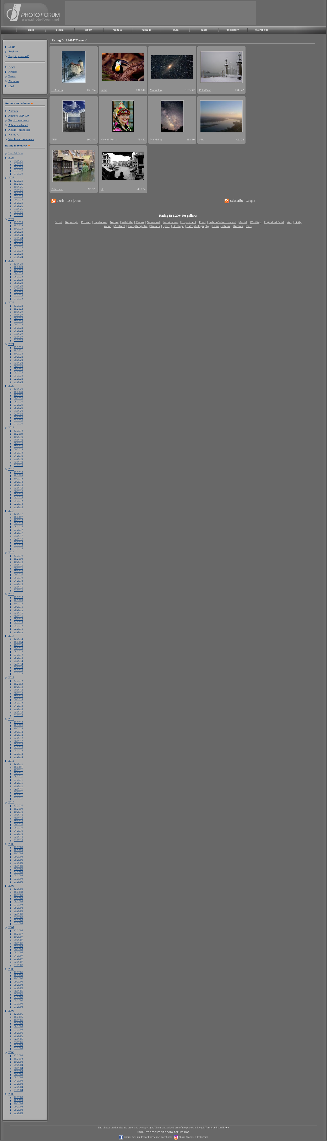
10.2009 (18, 853)
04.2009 (18, 872)
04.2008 (18, 913)
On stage (177, 226)
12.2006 (18, 972)
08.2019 (18, 443)
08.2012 (18, 734)
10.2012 (18, 728)
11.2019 (18, 433)
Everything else (138, 226)
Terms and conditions (217, 1127)
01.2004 (18, 1089)
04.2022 (18, 330)
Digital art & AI (274, 222)
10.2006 (18, 978)
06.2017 (18, 532)
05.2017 (18, 535)
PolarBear (205, 89)
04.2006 (18, 997)
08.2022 (18, 318)
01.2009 (18, 881)
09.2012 (18, 731)
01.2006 (18, 1006)
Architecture (170, 222)
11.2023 (18, 267)
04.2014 (18, 663)
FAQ (11, 85)
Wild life (127, 222)
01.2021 (18, 381)
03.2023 (18, 292)
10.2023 (18, 270)
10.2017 (18, 520)
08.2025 (18, 193)
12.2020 (18, 388)
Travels (155, 226)
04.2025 (18, 205)
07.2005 (18, 1029)
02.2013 (18, 711)
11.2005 (18, 1016)
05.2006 (18, 994)
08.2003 (18, 1109)
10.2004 (18, 1061)
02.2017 (18, 545)
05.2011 (18, 785)
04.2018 (18, 497)
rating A (117, 29)
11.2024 (18, 225)
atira (201, 139)
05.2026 (18, 160)
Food (202, 222)
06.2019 (18, 449)
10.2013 (18, 686)
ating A (13, 134)
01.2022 (18, 340)
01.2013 (18, 715)
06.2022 (18, 324)
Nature (114, 222)
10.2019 (18, 436)
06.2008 (18, 907)
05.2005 (18, 1035)
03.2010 (18, 833)
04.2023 (18, 289)
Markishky (156, 89)
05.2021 (18, 369)
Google (250, 201)
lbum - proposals (19, 129)
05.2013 (18, 702)
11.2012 (18, 725)
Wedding (255, 222)
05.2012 (18, 744)
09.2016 (18, 564)
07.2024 (18, 237)
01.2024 (18, 256)
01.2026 (18, 173)
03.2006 (18, 1000)
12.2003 (18, 1097)
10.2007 (18, 936)
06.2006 (18, 990)
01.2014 (18, 673)
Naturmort (153, 222)
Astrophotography (197, 226)
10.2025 (18, 186)
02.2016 (18, 586)
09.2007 (18, 939)
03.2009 (18, 875)
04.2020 (18, 414)
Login (11, 46)
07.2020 (18, 404)
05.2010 (18, 827)
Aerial (243, 222)
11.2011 (18, 766)
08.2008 (18, 901)
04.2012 (18, 747)
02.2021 (18, 378)
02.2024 (18, 253)
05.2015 (18, 619)
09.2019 (18, 439)
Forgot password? (18, 56)
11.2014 (18, 641)
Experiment (188, 222)
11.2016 (18, 558)
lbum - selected (18, 125)
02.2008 (18, 920)
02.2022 (18, 337)
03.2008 (18, 917)
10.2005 (18, 1020)
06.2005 (18, 1032)
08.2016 (18, 568)
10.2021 (18, 353)
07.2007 (18, 946)
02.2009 (18, 878)
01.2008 (18, 923)
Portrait (86, 222)
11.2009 (18, 850)
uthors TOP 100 (18, 115)
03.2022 (18, 333)
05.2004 (18, 1077)
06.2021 (18, 366)
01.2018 (18, 506)
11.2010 (18, 808)
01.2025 (18, 215)
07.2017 (18, 529)
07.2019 (18, 446)
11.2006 (18, 975)
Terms (11, 76)
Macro (139, 222)
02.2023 (18, 295)
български (261, 29)
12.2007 (18, 930)
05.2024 (18, 244)
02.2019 (18, 461)
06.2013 (18, 699)
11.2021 (18, 350)
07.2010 (18, 821)
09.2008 (18, 898)
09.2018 (18, 481)
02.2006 (18, 1003)
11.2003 (18, 1100)
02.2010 (18, 836)
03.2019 (18, 458)
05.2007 (18, 952)
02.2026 (18, 170)
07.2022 (18, 321)
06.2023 (18, 282)
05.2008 (18, 910)
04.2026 (18, 164)
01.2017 (18, 548)
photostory (232, 29)
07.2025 (18, 196)
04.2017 (18, 539)
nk (102, 188)
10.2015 (18, 603)
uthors (13, 110)
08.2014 (18, 651)
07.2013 (18, 696)
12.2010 (18, 805)
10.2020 (18, 395)
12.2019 (18, 430)
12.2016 (18, 555)
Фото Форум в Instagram (193, 1136)
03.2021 (18, 375)
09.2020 (18, 398)
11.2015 (18, 600)
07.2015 (18, 612)
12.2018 (18, 472)
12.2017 (18, 513)
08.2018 (18, 484)
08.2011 (18, 776)
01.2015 (18, 631)
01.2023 (18, 298)
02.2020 (18, 420)
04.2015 (18, 622)
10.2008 (18, 895)
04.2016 (18, 580)
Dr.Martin (57, 89)
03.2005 (18, 1042)
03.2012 (18, 750)
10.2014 (18, 645)
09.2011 (18, 773)
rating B (146, 29)
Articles (13, 71)
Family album (221, 226)
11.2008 (18, 891)
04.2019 (18, 455)
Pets (249, 226)
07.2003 (18, 1112)
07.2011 (18, 779)
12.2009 (18, 847)
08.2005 (18, 1026)
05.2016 (18, 577)
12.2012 (18, 722)
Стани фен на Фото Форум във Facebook (147, 1136)
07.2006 (18, 987)
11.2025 (18, 183)
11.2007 (18, 933)
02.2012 (18, 753)
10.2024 (18, 228)
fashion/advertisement (222, 222)
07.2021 (18, 362)
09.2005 (18, 1023)
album (88, 29)
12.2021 (18, 347)
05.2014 (18, 660)
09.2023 (18, 273)
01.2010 (18, 840)
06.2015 (18, 616)
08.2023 (18, 276)
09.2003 (18, 1106)
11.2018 (18, 475)
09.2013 (18, 689)
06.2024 (18, 241)
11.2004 (18, 1058)
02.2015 (18, 628)
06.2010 (18, 824)
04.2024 (18, 247)
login (31, 29)
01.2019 (18, 465)
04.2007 (18, 955)
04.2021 (18, 372)
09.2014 (18, 648)
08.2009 (18, 859)
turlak (104, 89)
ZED (54, 139)
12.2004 (18, 1055)
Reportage (71, 222)
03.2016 (18, 583)
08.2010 (18, 818)
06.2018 (18, 491)
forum (175, 29)
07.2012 (18, 737)
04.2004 (18, 1080)
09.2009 (18, 856)
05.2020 (18, 410)
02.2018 (18, 503)
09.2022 (18, 314)
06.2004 (18, 1074)
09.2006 (18, 981)
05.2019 (18, 452)
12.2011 (18, 763)
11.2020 (18, 392)
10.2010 (18, 811)
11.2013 (18, 683)
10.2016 (18, 561)
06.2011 (18, 782)
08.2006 (18, 984)
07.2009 (18, 862)
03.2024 (18, 250)
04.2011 (18, 788)
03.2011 (18, 792)
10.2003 (18, 1103)
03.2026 (18, 167)
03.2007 (18, 958)
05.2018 (18, 494)
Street (58, 222)
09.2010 (18, 814)
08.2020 (18, 401)
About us (13, 81)
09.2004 (18, 1064)
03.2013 (18, 708)
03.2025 (18, 208)
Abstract (119, 226)
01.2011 (18, 798)
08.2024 (18, 234)
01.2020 (18, 423)
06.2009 (18, 865)
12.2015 (18, 597)
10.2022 (18, 311)
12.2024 (18, 222)
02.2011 (18, 795)
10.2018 (18, 478)
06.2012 (18, 741)
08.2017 (18, 526)
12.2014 (18, 638)
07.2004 (18, 1071)
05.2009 (18, 869)
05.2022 (18, 327)
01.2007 (18, 965)
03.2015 (18, 625)
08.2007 (18, 943)
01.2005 (18, 1048)
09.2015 (18, 606)
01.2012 (18, 756)
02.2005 (18, 1045)
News (11, 66)
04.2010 (18, 830)
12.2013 (18, 680)
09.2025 (18, 190)
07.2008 (18, 904)
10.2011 (18, 770)
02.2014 (18, 670)
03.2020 (18, 417)
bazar (204, 29)
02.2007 (18, 961)
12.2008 (18, 888)
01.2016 (18, 590)
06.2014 (18, 657)
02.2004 (18, 1086)
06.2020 (18, 407)
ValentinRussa (109, 139)
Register (13, 51)
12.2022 (18, 305)
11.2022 (18, 308)
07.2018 (18, 487)
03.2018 (18, 500)
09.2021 (18, 356)
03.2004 (18, 1083)
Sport (166, 226)
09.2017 (18, 523)
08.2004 (18, 1067)
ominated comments (21, 139)
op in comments (18, 120)
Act (289, 222)
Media (59, 29)
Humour (238, 226)
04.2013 (18, 705)
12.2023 (18, 263)
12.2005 (18, 1013)
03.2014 (18, 667)
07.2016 (18, 571)
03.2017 (18, 542)
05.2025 (18, 202)
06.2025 (18, 199)
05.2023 (18, 285)
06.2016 (18, 574)
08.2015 (18, 609)
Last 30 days (15, 153)
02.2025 (18, 212)
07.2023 (18, 279)
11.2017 (18, 516)
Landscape (100, 222)
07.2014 (18, 654)
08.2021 (18, 359)
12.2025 (18, 180)
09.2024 (18, 231)
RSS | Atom (74, 201)
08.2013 (18, 693)
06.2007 (18, 949)
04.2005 (18, 1038)
